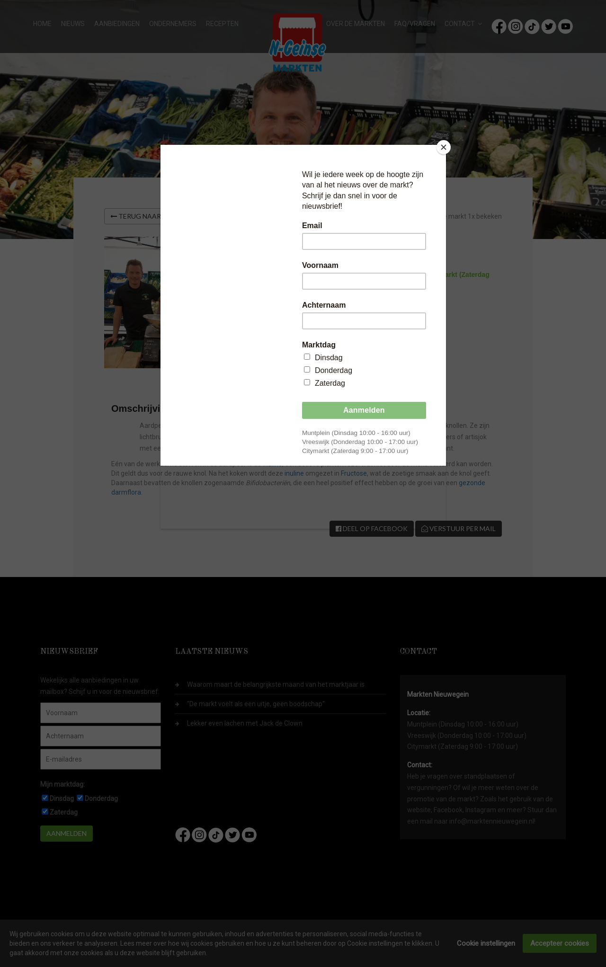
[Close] (444, 147)
